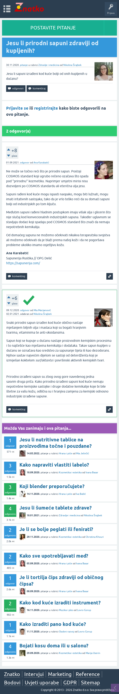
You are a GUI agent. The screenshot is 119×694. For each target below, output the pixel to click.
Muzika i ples (66, 610)
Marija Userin (93, 653)
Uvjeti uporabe (42, 682)
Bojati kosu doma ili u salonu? (53, 646)
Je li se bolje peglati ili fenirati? (56, 529)
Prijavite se (17, 108)
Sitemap (90, 682)
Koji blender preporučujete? (52, 486)
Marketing (59, 674)
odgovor (24, 162)
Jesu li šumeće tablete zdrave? (55, 508)
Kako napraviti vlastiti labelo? (54, 465)
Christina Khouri (95, 536)
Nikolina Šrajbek (72, 65)
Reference (88, 674)
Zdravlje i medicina (48, 65)
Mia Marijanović (42, 310)
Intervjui (34, 674)
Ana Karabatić (41, 162)
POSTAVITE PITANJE (53, 27)
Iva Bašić (81, 494)
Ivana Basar (92, 472)
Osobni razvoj (66, 631)
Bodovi (12, 682)
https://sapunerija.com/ (23, 263)
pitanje (24, 65)
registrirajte (46, 108)
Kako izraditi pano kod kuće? (52, 624)
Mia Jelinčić (82, 453)
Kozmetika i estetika (70, 472)
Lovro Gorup (84, 610)
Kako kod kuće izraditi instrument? (60, 603)
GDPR (70, 682)
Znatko (12, 674)
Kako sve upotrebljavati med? (53, 556)
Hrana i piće (65, 453)
